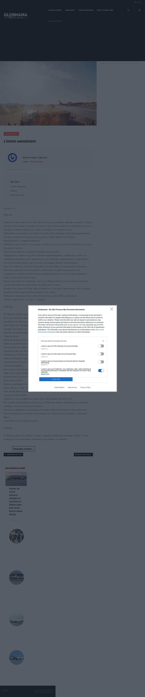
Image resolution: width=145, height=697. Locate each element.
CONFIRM (56, 379)
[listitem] (72, 341)
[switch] (101, 346)
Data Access (72, 387)
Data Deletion (59, 387)
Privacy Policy (85, 387)
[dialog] (72, 348)
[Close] (112, 310)
